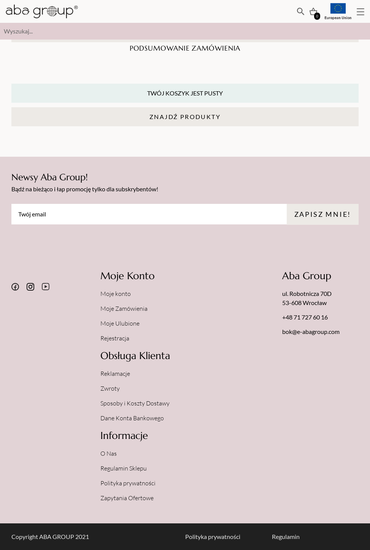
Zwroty (110, 388)
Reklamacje (115, 373)
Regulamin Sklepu (123, 468)
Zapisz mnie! (322, 214)
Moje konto (115, 293)
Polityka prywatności (128, 483)
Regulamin (286, 536)
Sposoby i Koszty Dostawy (135, 403)
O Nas (108, 453)
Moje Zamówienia (124, 308)
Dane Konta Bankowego (132, 418)
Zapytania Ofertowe (127, 498)
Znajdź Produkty (185, 116)
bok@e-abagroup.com (311, 331)
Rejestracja (114, 338)
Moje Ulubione (120, 323)
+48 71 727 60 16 (305, 317)
